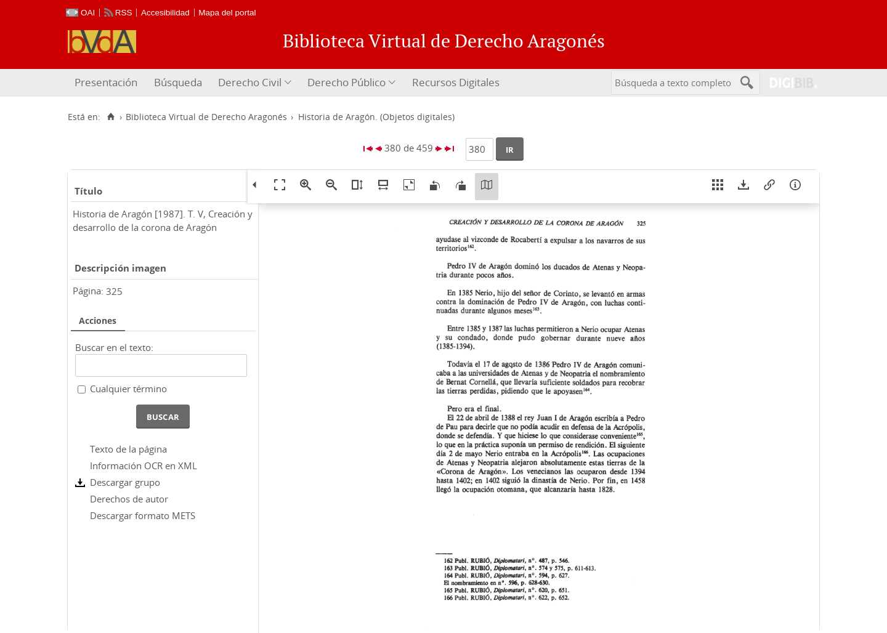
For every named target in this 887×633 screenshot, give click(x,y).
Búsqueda (178, 82)
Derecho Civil (249, 82)
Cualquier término (128, 388)
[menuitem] (107, 83)
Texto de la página (128, 449)
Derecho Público (346, 82)
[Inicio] (110, 117)
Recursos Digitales (456, 82)
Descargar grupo (125, 482)
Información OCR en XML (143, 465)
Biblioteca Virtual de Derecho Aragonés (206, 117)
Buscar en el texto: (114, 347)
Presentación (106, 82)
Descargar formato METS (142, 515)
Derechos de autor (129, 499)
